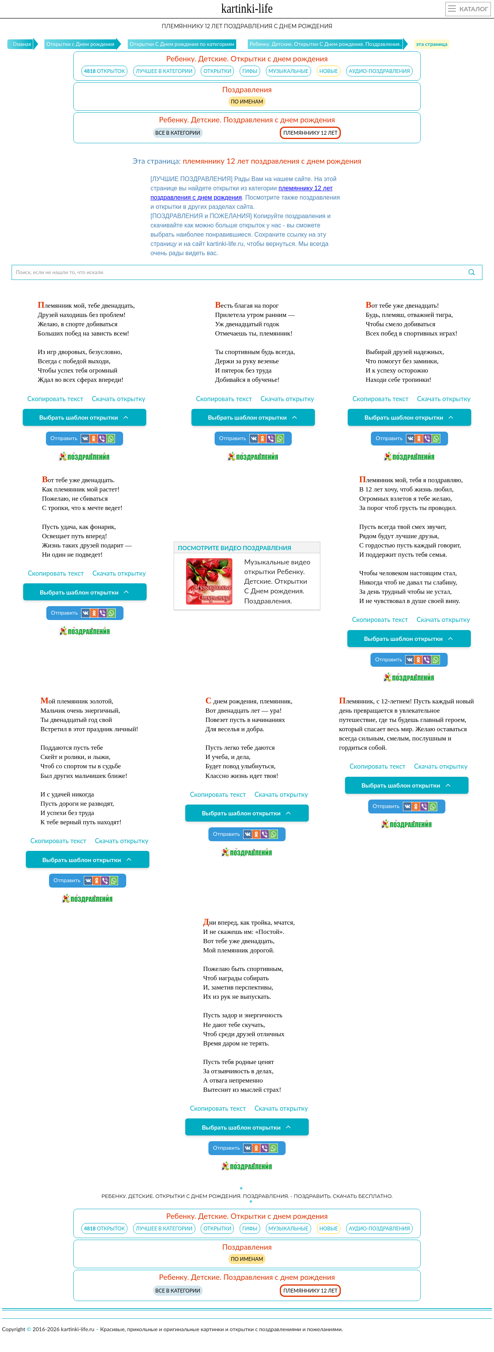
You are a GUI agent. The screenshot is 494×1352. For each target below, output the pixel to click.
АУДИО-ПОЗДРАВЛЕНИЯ (379, 71)
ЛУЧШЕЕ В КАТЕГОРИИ (164, 71)
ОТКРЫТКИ (217, 71)
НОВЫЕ (329, 71)
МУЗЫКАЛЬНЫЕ (288, 71)
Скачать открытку (118, 399)
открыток (104, 71)
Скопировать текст (55, 399)
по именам (247, 101)
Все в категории (178, 133)
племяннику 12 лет (310, 133)
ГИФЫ (249, 71)
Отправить (83, 438)
